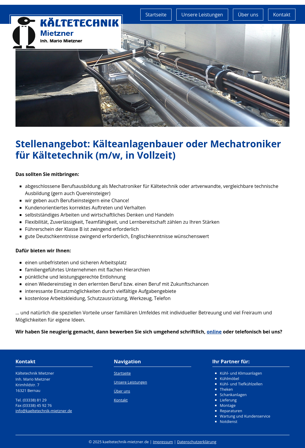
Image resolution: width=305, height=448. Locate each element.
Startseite (122, 373)
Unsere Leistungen (130, 382)
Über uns (122, 391)
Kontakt (120, 400)
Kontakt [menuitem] (281, 14)
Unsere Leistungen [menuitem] (202, 14)
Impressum (163, 441)
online (214, 331)
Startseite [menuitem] (155, 14)
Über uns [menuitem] (248, 14)
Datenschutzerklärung (196, 441)
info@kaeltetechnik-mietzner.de (43, 410)
